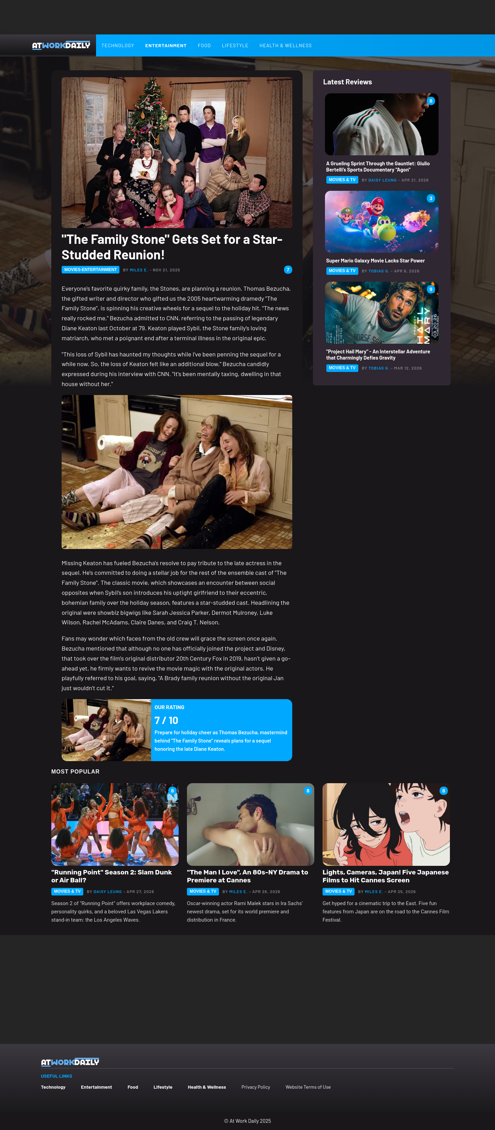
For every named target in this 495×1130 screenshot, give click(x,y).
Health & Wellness (286, 45)
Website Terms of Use (308, 1087)
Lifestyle (235, 45)
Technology (118, 45)
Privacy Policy (255, 1087)
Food (204, 45)
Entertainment (166, 45)
